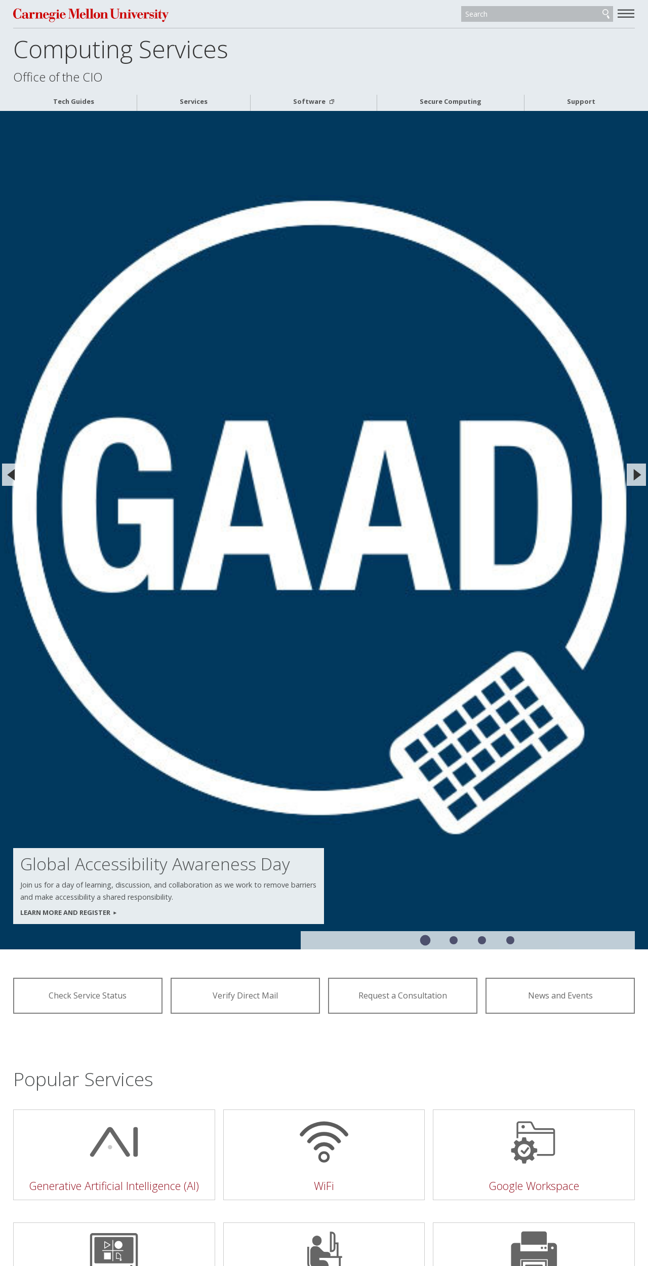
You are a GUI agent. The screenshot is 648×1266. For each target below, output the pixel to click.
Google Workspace (534, 1185)
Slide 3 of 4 (482, 940)
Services (194, 101)
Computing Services (120, 49)
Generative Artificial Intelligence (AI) (114, 1185)
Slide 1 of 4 (425, 940)
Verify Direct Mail (245, 995)
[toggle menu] (626, 13)
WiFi (324, 1185)
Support (581, 101)
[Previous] (11, 475)
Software (310, 101)
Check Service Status (88, 995)
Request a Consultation (402, 995)
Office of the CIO (58, 77)
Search (606, 14)
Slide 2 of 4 (454, 940)
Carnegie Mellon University (91, 15)
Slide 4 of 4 (510, 940)
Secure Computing (450, 101)
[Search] (537, 14)
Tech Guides (73, 101)
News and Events (560, 995)
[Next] (636, 475)
